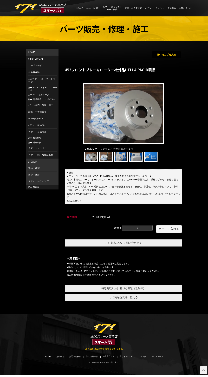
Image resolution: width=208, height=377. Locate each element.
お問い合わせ (185, 8)
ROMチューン (35, 118)
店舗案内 (171, 8)
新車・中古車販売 (133, 8)
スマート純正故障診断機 (40, 155)
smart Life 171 (92, 8)
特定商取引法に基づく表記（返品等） (123, 289)
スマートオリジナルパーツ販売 (112, 8)
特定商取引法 (109, 358)
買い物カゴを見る (163, 55)
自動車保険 (34, 72)
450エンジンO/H (37, 125)
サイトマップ (161, 358)
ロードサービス (36, 65)
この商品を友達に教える (123, 298)
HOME (80, 8)
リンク (146, 358)
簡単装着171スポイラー (44, 99)
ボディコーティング (154, 8)
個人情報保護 (90, 358)
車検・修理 (34, 168)
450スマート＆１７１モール (44, 88)
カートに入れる (169, 230)
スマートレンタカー (38, 148)
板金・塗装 (34, 175)
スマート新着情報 (37, 132)
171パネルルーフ (41, 94)
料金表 (36, 187)
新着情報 (37, 138)
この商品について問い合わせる (123, 244)
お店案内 (32, 161)
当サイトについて (129, 358)
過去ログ (37, 142)
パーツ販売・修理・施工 (40, 105)
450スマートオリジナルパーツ (41, 80)
